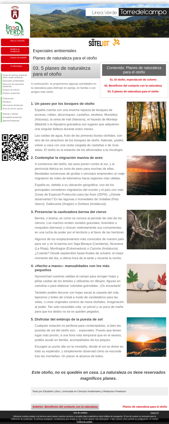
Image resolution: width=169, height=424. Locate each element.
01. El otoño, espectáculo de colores (133, 79)
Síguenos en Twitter (9, 128)
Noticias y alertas (10, 114)
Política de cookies (84, 422)
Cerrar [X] (155, 413)
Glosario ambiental (11, 93)
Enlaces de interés (11, 90)
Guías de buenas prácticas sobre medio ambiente (14, 76)
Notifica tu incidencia (15, 50)
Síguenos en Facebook (3, 128)
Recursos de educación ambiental (13, 85)
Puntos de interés (18, 57)
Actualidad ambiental (12, 117)
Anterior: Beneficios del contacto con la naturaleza (65, 406)
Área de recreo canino (12, 108)
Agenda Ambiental (10, 121)
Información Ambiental (12, 105)
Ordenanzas (8, 98)
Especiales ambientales (13, 81)
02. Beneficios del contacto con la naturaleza (133, 85)
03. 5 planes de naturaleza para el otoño (133, 91)
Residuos (6, 102)
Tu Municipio (16, 66)
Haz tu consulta (17, 41)
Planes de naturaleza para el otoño (145, 406)
